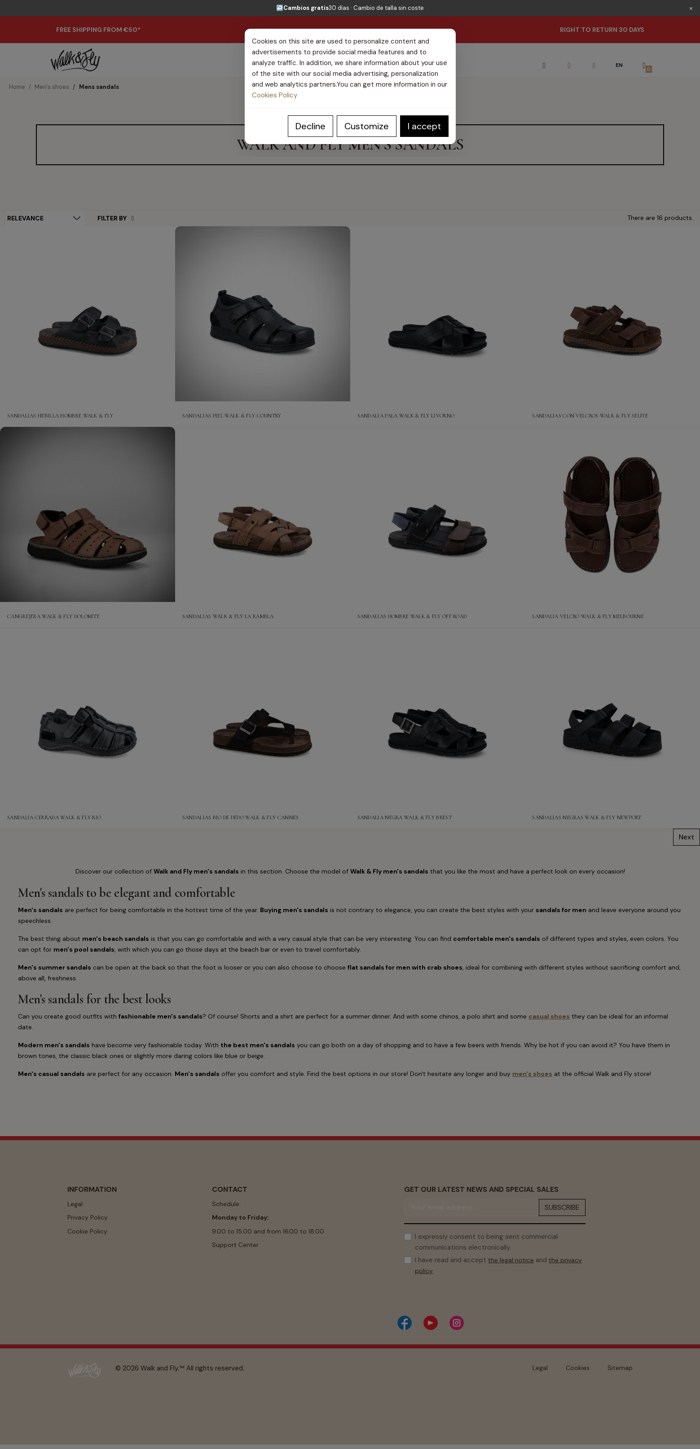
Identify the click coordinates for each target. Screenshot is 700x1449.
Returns (78, 1258)
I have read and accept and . (498, 1265)
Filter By (115, 218)
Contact (224, 1272)
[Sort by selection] (45, 218)
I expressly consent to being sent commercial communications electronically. (486, 1242)
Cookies (578, 1368)
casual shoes (549, 1016)
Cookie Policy (87, 1231)
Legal (75, 1204)
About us (80, 1272)
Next (686, 837)
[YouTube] (430, 1323)
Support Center (235, 1245)
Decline (310, 126)
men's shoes (532, 1074)
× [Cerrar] (691, 8)
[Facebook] (404, 1323)
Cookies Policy (274, 95)
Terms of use (86, 1245)
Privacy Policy (87, 1217)
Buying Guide (231, 1258)
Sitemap (620, 1368)
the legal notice (511, 1260)
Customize (366, 126)
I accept (424, 126)
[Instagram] (456, 1323)
